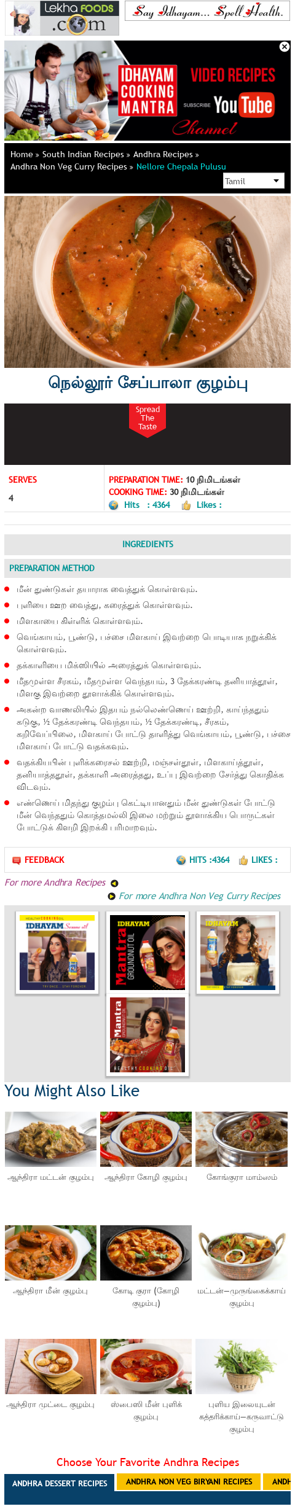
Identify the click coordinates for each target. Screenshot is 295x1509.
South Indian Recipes (86, 154)
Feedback (37, 860)
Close (284, 46)
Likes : (258, 859)
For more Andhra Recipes (61, 882)
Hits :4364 (204, 859)
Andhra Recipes (166, 154)
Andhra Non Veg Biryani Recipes (189, 1481)
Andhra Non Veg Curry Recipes (71, 166)
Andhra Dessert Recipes (59, 1483)
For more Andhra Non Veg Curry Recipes (193, 895)
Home (24, 154)
